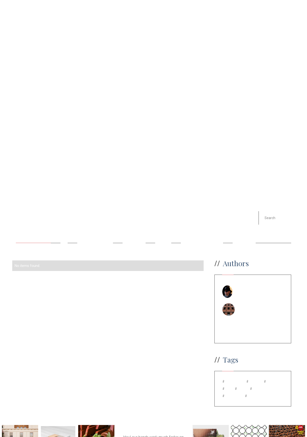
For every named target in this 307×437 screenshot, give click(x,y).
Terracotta (244, 231)
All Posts (26, 208)
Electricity (134, 231)
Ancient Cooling (33, 231)
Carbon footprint (95, 231)
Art (64, 231)
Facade (163, 231)
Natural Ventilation (202, 231)
